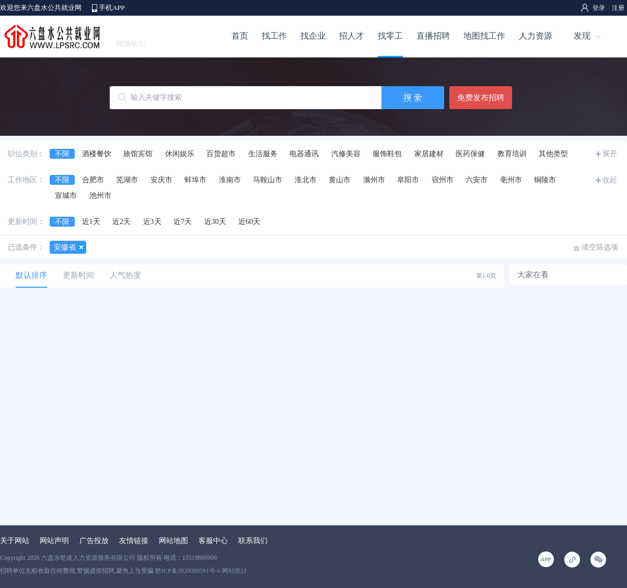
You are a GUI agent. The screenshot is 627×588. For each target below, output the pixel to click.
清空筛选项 (600, 247)
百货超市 (221, 154)
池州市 (100, 195)
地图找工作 (484, 35)
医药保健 (470, 154)
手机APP (112, 7)
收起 (609, 180)
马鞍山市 (267, 180)
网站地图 (173, 541)
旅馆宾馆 (138, 154)
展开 (609, 154)
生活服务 (262, 154)
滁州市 (374, 180)
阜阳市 (408, 180)
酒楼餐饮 (96, 154)
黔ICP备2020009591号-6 (187, 570)
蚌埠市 (195, 180)
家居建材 (429, 154)
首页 (239, 35)
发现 (582, 35)
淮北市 (306, 180)
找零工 (390, 35)
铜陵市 (545, 180)
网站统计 (234, 570)
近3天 (152, 222)
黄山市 (340, 180)
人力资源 (535, 35)
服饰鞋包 (387, 154)
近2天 (121, 222)
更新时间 (78, 275)
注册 (618, 7)
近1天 (91, 222)
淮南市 (230, 180)
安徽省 (65, 247)
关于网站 (14, 541)
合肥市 (93, 180)
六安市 (476, 180)
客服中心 (213, 541)
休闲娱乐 (179, 154)
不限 (62, 154)
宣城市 (66, 195)
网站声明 (54, 541)
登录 (599, 7)
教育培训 (512, 154)
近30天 (215, 222)
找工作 (274, 35)
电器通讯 (304, 154)
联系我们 (253, 541)
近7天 (182, 222)
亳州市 (511, 180)
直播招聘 (433, 35)
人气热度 (125, 275)
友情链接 (133, 541)
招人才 (351, 35)
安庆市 (161, 180)
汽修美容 (346, 154)
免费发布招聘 (480, 97)
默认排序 (31, 275)
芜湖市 (127, 180)
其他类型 (553, 154)
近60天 (249, 222)
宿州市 (443, 180)
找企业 (313, 35)
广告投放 (94, 541)
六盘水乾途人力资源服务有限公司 (88, 557)
